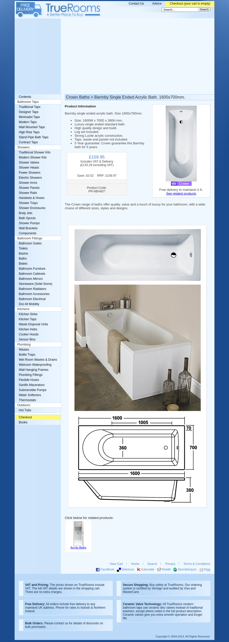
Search (152, 564)
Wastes (24, 349)
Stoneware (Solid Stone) (36, 284)
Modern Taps (28, 122)
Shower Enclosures (32, 208)
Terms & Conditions (196, 564)
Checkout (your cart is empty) (190, 3)
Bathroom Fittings (29, 238)
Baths (23, 258)
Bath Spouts (27, 218)
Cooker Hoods (29, 334)
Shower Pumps (29, 223)
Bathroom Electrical (32, 299)
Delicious (127, 569)
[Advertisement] (114, 56)
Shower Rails (28, 193)
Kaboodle (148, 569)
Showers (23, 147)
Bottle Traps (27, 354)
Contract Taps (28, 142)
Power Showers (30, 172)
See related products (181, 193)
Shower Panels (29, 188)
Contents (25, 97)
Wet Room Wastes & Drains (38, 359)
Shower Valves (29, 162)
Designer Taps (29, 112)
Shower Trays (28, 203)
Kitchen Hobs (28, 329)
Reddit (166, 569)
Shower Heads (29, 167)
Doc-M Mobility (29, 304)
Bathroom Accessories (34, 294)
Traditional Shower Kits (34, 152)
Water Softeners (30, 395)
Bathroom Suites (30, 243)
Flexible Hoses (29, 380)
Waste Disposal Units (33, 324)
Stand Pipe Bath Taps (33, 137)
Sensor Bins (27, 339)
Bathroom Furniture (32, 268)
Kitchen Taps (28, 319)
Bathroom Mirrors (31, 279)
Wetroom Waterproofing (35, 364)
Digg (207, 569)
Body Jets (26, 213)
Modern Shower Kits (33, 157)
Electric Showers (30, 177)
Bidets (23, 263)
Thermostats (27, 400)
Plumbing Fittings (31, 375)
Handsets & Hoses (31, 198)
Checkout (25, 417)
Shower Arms (28, 183)
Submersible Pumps (32, 390)
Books (23, 422)
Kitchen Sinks (28, 314)
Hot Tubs (25, 410)
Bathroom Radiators (32, 289)
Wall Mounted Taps (32, 127)
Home (135, 564)
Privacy (170, 564)
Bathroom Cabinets (32, 274)
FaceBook (107, 569)
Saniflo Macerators (32, 385)
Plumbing (24, 344)
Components (27, 233)
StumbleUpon (187, 569)
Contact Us (136, 3)
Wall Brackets (28, 228)
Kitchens (23, 309)
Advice (157, 3)
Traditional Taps (30, 107)
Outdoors (24, 405)
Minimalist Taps (29, 117)
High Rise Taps (29, 132)
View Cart (116, 564)
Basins (23, 253)
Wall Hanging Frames (33, 370)
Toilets (23, 248)
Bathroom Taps (28, 102)
